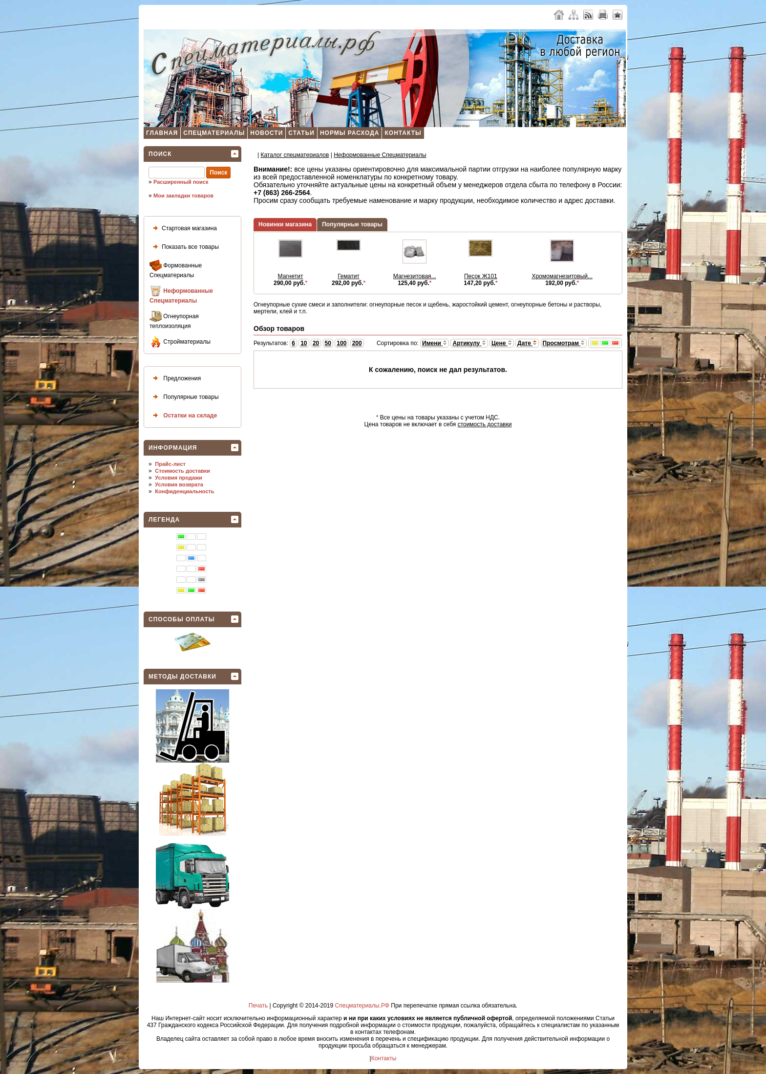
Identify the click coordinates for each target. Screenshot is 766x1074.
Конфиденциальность (184, 491)
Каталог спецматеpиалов (294, 155)
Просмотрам (564, 343)
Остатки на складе (183, 416)
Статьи (301, 133)
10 (303, 343)
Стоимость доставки (182, 471)
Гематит (349, 276)
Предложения (175, 379)
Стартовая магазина (183, 228)
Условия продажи (178, 478)
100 (341, 343)
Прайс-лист (170, 464)
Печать (258, 1005)
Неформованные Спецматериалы (181, 294)
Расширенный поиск (180, 182)
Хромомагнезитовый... (562, 276)
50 (328, 343)
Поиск (160, 154)
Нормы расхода (350, 133)
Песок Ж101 (480, 276)
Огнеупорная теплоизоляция (174, 319)
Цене (501, 343)
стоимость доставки (485, 424)
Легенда (164, 519)
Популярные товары (184, 397)
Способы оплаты (182, 619)
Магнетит (290, 276)
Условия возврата (179, 484)
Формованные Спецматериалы (175, 269)
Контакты (402, 133)
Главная (162, 133)
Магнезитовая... (414, 276)
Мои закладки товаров (183, 195)
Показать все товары (184, 247)
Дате (527, 343)
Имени (434, 343)
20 (316, 343)
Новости (266, 133)
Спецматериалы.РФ (362, 1005)
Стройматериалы (180, 342)
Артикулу (469, 343)
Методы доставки (182, 676)
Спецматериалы (214, 133)
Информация (173, 447)
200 (357, 343)
